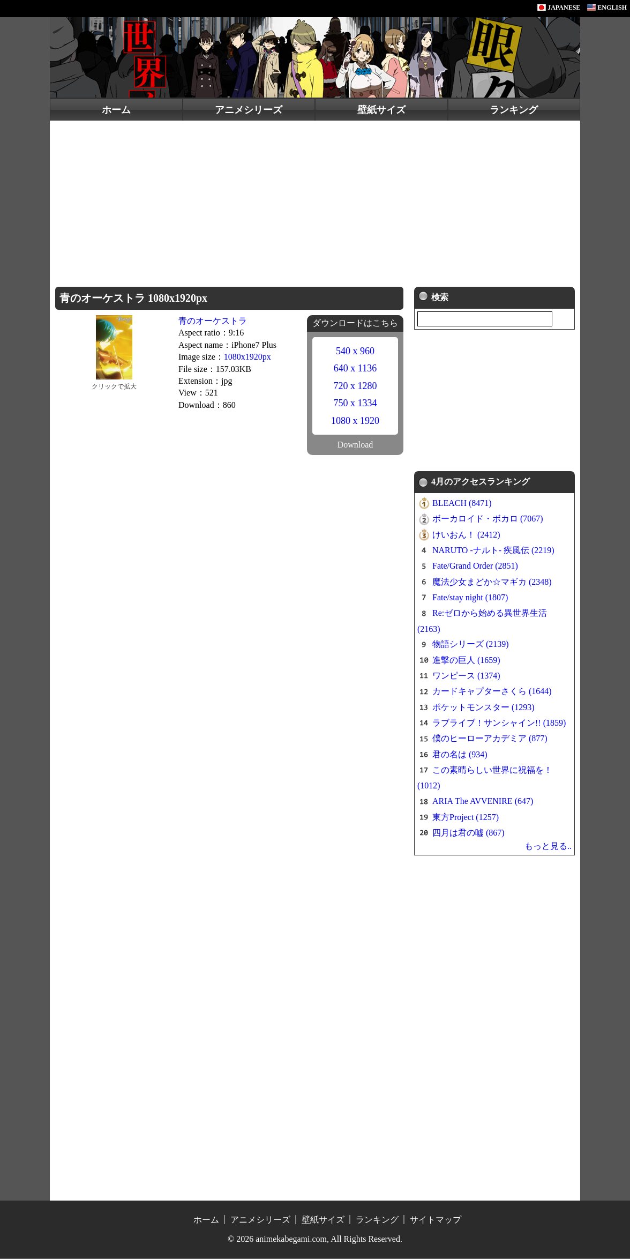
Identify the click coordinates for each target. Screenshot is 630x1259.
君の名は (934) (460, 755)
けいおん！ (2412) (466, 535)
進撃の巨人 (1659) (466, 661)
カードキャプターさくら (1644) (492, 692)
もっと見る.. (548, 847)
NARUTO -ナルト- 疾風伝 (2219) (493, 551)
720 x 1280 (355, 386)
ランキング (514, 110)
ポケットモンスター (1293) (483, 708)
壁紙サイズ (381, 110)
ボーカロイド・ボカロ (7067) (487, 520)
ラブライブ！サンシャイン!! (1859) (499, 723)
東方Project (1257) (465, 818)
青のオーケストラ (212, 320)
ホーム (116, 110)
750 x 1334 (355, 403)
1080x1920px (247, 356)
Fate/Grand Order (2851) (475, 567)
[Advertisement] (315, 201)
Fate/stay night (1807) (470, 598)
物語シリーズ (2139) (470, 645)
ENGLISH (607, 7)
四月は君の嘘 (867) (468, 833)
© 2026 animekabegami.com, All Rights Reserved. (315, 1240)
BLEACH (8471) (462, 504)
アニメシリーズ (248, 110)
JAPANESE (558, 7)
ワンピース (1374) (466, 676)
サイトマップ (435, 1220)
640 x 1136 (355, 368)
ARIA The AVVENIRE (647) (482, 802)
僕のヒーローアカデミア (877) (490, 739)
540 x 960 (355, 351)
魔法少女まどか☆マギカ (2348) (492, 582)
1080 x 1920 (355, 420)
